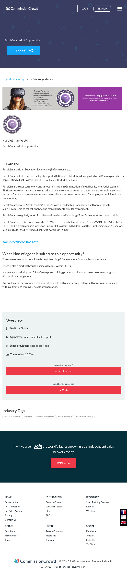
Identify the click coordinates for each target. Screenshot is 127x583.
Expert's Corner (54, 502)
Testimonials (11, 535)
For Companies (12, 506)
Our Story (10, 531)
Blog (48, 511)
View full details (63, 371)
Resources (92, 497)
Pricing (8, 515)
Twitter (90, 535)
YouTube (90, 544)
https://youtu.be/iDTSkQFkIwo (20, 241)
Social (90, 526)
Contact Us (10, 519)
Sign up (63, 389)
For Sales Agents (13, 511)
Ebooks (90, 506)
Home (8, 497)
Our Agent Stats (54, 506)
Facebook (91, 531)
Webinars (91, 511)
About (9, 526)
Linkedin (90, 540)
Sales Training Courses (97, 502)
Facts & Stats (53, 497)
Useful (50, 526)
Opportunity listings (13, 79)
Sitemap (50, 540)
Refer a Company (54, 531)
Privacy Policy (78, 566)
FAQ (48, 515)
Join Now (63, 463)
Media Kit (51, 535)
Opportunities (12, 502)
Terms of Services (61, 566)
